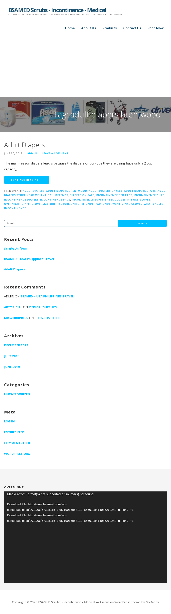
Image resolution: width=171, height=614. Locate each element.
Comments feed (17, 443)
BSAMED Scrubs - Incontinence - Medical (57, 10)
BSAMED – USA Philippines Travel (29, 259)
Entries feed (14, 432)
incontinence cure (149, 195)
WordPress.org (17, 454)
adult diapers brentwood (66, 190)
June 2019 (12, 367)
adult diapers (33, 190)
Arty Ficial (13, 307)
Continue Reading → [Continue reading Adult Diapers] (26, 179)
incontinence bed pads (114, 195)
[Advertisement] (85, 66)
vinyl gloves (132, 203)
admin (32, 153)
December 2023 (16, 345)
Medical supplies (43, 307)
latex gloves (115, 199)
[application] (85, 537)
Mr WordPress (16, 318)
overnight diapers (18, 203)
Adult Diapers (24, 144)
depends (61, 195)
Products (109, 28)
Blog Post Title (47, 318)
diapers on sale (82, 195)
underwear (111, 203)
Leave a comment (55, 153)
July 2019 (11, 356)
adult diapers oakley (105, 190)
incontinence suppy (87, 199)
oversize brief (46, 203)
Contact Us (132, 28)
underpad (93, 203)
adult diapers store (140, 190)
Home (70, 28)
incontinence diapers (21, 199)
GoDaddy (152, 602)
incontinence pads (55, 199)
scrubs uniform (71, 203)
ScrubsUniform (15, 248)
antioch (47, 195)
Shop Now (156, 28)
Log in (9, 421)
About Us (88, 28)
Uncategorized (17, 394)
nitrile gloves (138, 199)
